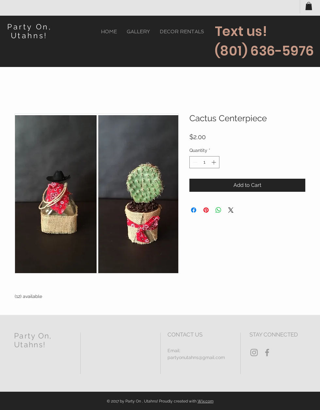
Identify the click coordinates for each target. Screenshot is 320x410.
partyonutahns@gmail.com (196, 357)
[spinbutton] (204, 162)
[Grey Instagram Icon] (254, 352)
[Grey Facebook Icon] (267, 352)
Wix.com (206, 401)
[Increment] (214, 162)
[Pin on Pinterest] (206, 210)
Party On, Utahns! (29, 31)
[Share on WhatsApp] (218, 210)
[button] (308, 6)
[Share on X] (231, 210)
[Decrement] (194, 162)
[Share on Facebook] (194, 210)
